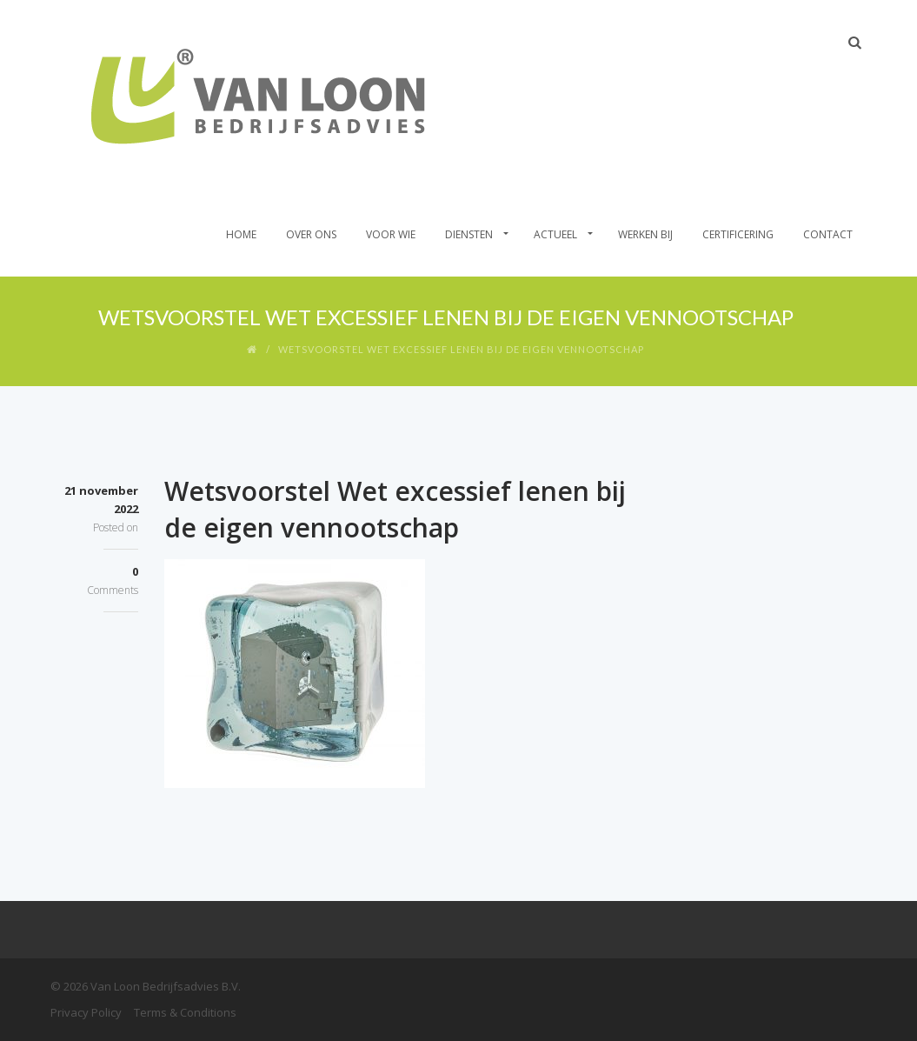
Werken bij (645, 233)
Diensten (469, 233)
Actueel (555, 233)
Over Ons (311, 233)
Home (241, 233)
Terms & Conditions (185, 1012)
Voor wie (390, 233)
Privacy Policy (86, 1012)
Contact (828, 233)
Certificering (738, 233)
